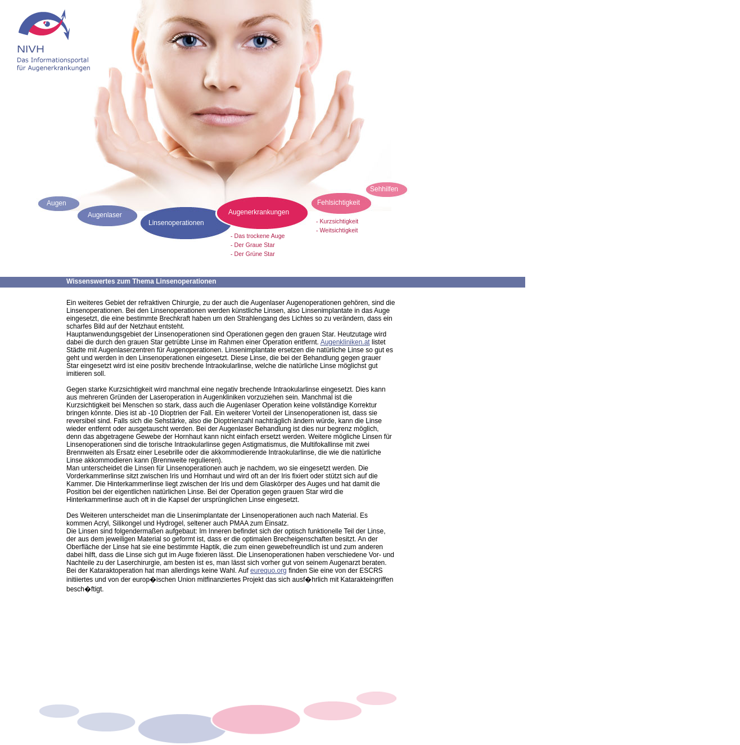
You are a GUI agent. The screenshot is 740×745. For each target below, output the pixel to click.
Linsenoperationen (176, 223)
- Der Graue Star (253, 244)
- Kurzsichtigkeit (337, 221)
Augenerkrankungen (258, 212)
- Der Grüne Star (253, 253)
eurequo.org (268, 571)
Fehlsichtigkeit (338, 203)
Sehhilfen (384, 189)
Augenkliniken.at (345, 342)
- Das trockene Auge (258, 235)
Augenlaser (105, 215)
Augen (56, 203)
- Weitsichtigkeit (337, 230)
